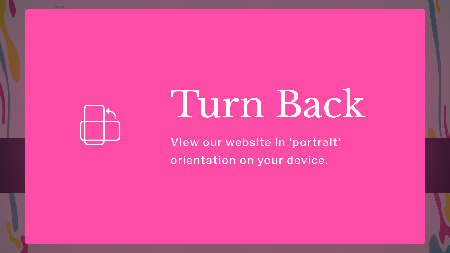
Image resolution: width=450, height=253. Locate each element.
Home (146, 19)
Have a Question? (286, 147)
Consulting (178, 19)
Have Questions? (389, 20)
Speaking (224, 19)
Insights (257, 19)
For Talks (134, 147)
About (334, 19)
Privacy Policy (375, 147)
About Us (204, 147)
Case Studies (297, 19)
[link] (37, 173)
